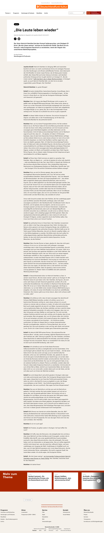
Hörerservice (66, 512)
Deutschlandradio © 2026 (52, 527)
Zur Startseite (28, 499)
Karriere (86, 516)
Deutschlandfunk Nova (57, 2)
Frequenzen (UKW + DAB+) (28, 514)
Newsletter (45, 516)
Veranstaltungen (46, 521)
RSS (43, 519)
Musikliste (39, 13)
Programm (16, 13)
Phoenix (51, 530)
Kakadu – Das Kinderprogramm (9, 519)
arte (57, 530)
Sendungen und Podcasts (8, 514)
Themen (7, 13)
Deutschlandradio (89, 512)
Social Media (66, 514)
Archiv (46, 13)
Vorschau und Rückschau (8, 512)
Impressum (67, 528)
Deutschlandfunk (45, 2)
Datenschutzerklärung (40, 528)
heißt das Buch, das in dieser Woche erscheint (47, 79)
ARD (40, 530)
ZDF (45, 530)
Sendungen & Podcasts (27, 13)
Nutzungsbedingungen (55, 528)
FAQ (43, 512)
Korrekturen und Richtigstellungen (93, 521)
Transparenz (87, 519)
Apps (43, 514)
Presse (85, 514)
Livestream (24, 512)
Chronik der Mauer (66, 530)
